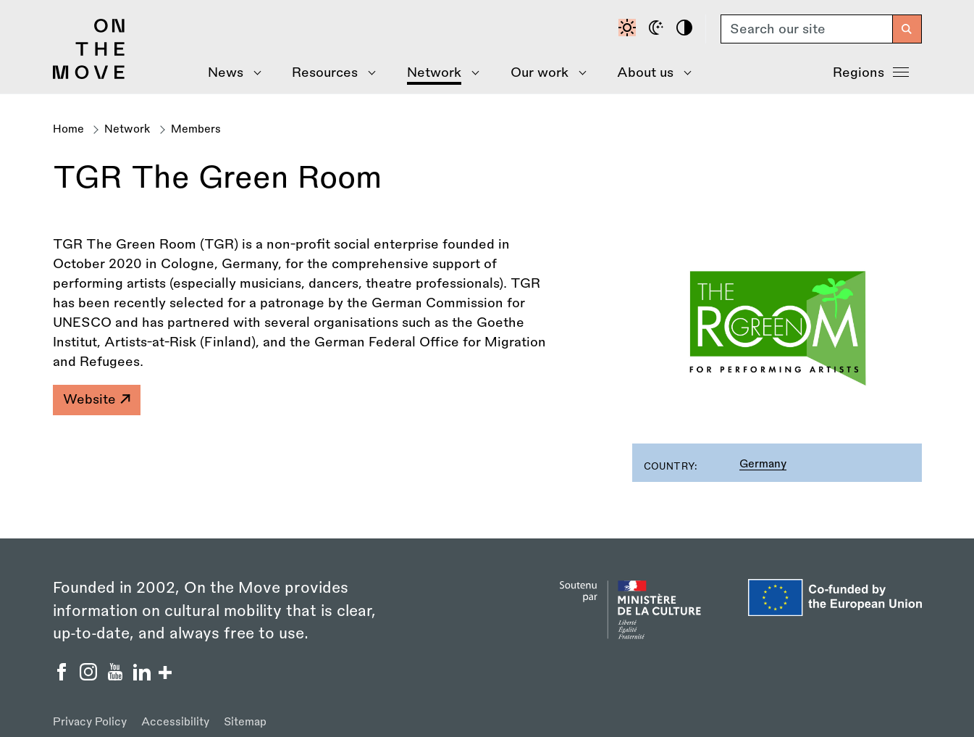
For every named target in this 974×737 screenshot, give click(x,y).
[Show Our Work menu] (543, 73)
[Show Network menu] (438, 73)
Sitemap (245, 722)
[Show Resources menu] (329, 73)
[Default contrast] (629, 28)
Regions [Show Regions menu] (871, 71)
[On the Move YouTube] (116, 676)
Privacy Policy (90, 722)
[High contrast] (686, 28)
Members (196, 129)
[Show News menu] (230, 73)
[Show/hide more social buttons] (165, 674)
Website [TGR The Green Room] (96, 399)
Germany (762, 464)
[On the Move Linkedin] (143, 676)
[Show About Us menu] (649, 73)
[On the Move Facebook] (63, 676)
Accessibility (175, 722)
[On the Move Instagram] (90, 676)
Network (127, 129)
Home (68, 129)
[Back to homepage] (89, 75)
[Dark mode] (658, 28)
